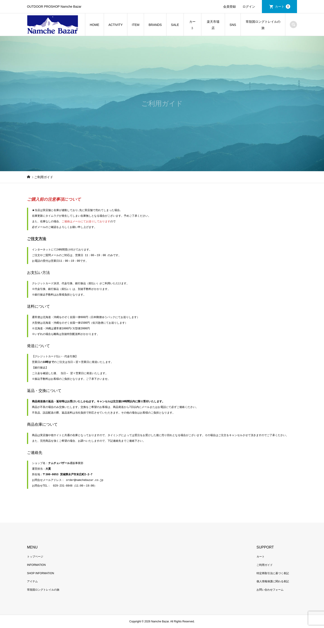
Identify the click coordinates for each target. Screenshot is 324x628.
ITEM (135, 25)
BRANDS (155, 25)
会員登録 (229, 6)
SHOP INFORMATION (40, 573)
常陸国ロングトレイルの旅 (263, 25)
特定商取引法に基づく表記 (272, 573)
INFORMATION (36, 565)
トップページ (35, 556)
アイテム (32, 581)
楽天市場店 (213, 25)
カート (282, 6)
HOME (94, 25)
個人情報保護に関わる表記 (272, 581)
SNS (233, 25)
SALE (175, 25)
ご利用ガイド (264, 565)
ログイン (249, 6)
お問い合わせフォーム (270, 589)
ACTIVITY (115, 25)
